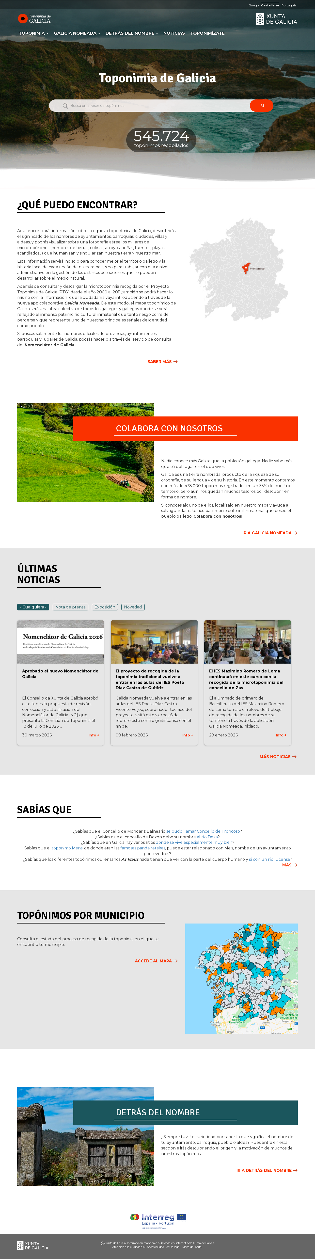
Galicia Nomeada (77, 33)
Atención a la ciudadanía (128, 1247)
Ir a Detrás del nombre (264, 1170)
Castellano (270, 5)
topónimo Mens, (67, 848)
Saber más (159, 361)
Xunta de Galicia (277, 19)
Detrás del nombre (132, 33)
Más (287, 865)
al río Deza (207, 837)
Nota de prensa (70, 607)
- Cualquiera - (33, 607)
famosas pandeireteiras (142, 848)
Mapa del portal (192, 1247)
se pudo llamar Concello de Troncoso (203, 831)
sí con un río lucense (269, 859)
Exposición (104, 607)
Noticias (174, 33)
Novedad (133, 607)
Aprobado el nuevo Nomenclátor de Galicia (60, 674)
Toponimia (33, 33)
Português (289, 5)
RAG (222, 19)
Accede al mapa (153, 961)
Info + (94, 735)
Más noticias (275, 756)
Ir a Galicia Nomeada (267, 533)
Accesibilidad (155, 1247)
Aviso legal (173, 1247)
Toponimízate (207, 33)
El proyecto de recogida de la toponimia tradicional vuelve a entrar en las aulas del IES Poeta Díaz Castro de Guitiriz (150, 679)
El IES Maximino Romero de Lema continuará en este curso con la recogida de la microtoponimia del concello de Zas (246, 679)
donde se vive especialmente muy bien (194, 842)
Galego (254, 5)
